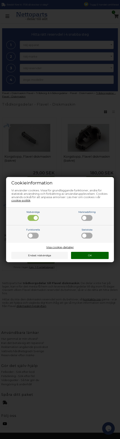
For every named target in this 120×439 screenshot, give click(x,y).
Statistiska (86, 233)
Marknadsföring (87, 216)
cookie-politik (20, 200)
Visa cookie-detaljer (60, 247)
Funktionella (33, 233)
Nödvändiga (33, 216)
